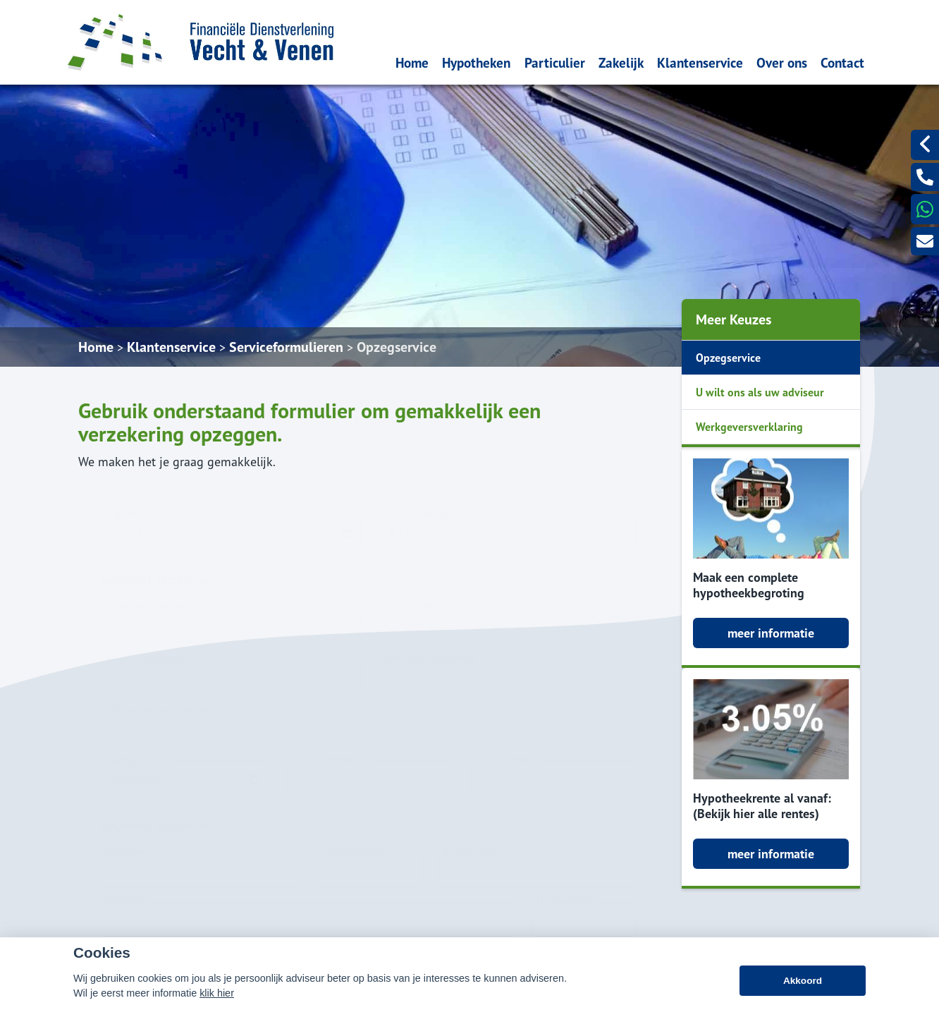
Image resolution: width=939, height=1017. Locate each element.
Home (412, 62)
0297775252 (653, 864)
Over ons (781, 62)
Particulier (554, 62)
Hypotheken (476, 62)
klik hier (217, 1008)
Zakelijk (621, 62)
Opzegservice (396, 347)
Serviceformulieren (286, 347)
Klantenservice (700, 62)
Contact (842, 62)
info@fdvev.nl (654, 884)
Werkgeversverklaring (749, 427)
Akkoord (802, 996)
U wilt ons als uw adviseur (760, 392)
